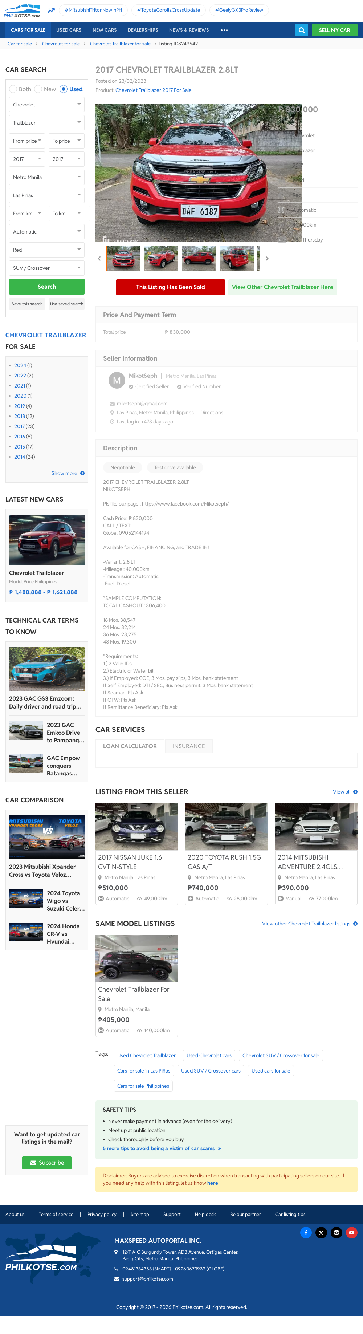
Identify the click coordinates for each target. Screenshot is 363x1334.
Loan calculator (130, 746)
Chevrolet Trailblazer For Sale (134, 994)
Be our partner (245, 1214)
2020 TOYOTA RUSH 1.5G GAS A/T (224, 862)
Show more (64, 473)
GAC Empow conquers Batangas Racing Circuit (65, 765)
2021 (19, 385)
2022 (20, 375)
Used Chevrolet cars (209, 1055)
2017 (19, 426)
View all (341, 791)
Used (76, 89)
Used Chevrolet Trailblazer (146, 1055)
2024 (20, 365)
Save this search (27, 304)
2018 (19, 416)
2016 (19, 436)
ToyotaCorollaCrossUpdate (170, 10)
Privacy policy (102, 1214)
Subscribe (46, 1163)
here (212, 1183)
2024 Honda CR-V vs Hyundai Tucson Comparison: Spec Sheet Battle (63, 934)
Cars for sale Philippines (143, 1086)
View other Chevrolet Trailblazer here (282, 287)
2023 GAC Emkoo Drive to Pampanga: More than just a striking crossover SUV (65, 732)
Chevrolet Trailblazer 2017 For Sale (153, 90)
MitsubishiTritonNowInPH (95, 10)
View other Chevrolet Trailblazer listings (306, 923)
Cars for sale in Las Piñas (143, 1070)
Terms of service (56, 1214)
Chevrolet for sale (61, 44)
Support (172, 1214)
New (50, 89)
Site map (140, 1214)
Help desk (205, 1214)
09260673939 (190, 1269)
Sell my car (334, 30)
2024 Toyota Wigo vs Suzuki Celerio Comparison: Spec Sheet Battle (65, 900)
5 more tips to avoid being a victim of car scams (163, 1148)
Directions (211, 412)
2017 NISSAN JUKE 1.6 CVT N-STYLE (130, 862)
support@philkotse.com (147, 1279)
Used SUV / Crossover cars (211, 1070)
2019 (19, 406)
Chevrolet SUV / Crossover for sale (280, 1055)
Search (47, 287)
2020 (20, 396)
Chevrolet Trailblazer (36, 573)
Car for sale (20, 44)
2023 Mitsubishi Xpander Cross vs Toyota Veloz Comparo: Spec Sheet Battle (46, 871)
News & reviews (189, 30)
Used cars (69, 30)
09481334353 (137, 1269)
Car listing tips (290, 1214)
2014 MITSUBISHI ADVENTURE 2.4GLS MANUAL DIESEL (307, 862)
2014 (19, 457)
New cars (105, 30)
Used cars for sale (271, 1070)
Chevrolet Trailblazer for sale (120, 44)
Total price (114, 332)
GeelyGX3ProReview (241, 10)
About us (15, 1214)
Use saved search (66, 304)
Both (25, 89)
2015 (19, 446)
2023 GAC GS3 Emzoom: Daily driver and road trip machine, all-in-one (42, 703)
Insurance (189, 746)
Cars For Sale (28, 30)
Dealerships (143, 30)
